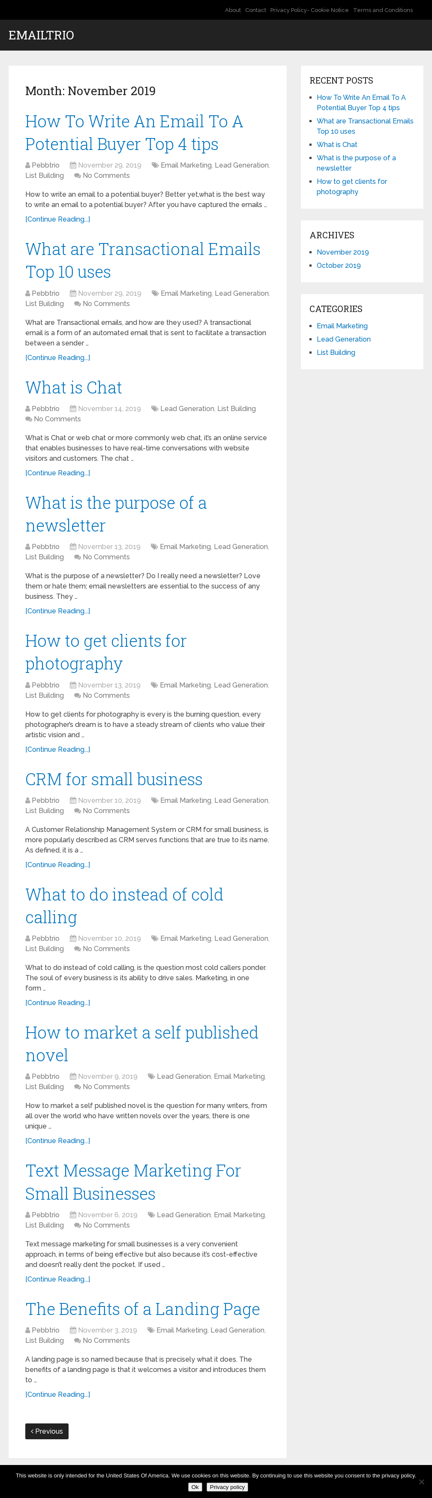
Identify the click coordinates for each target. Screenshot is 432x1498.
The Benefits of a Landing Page (142, 1308)
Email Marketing (186, 165)
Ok (195, 1487)
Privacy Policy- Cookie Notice (309, 10)
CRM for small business (114, 779)
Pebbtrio (46, 165)
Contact (255, 10)
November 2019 (343, 252)
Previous (47, 1431)
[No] (421, 1481)
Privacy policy (227, 1487)
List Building (44, 175)
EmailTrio (41, 35)
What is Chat (73, 387)
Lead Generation (242, 165)
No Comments (106, 175)
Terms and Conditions (383, 10)
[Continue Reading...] (57, 219)
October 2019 (339, 265)
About (233, 10)
